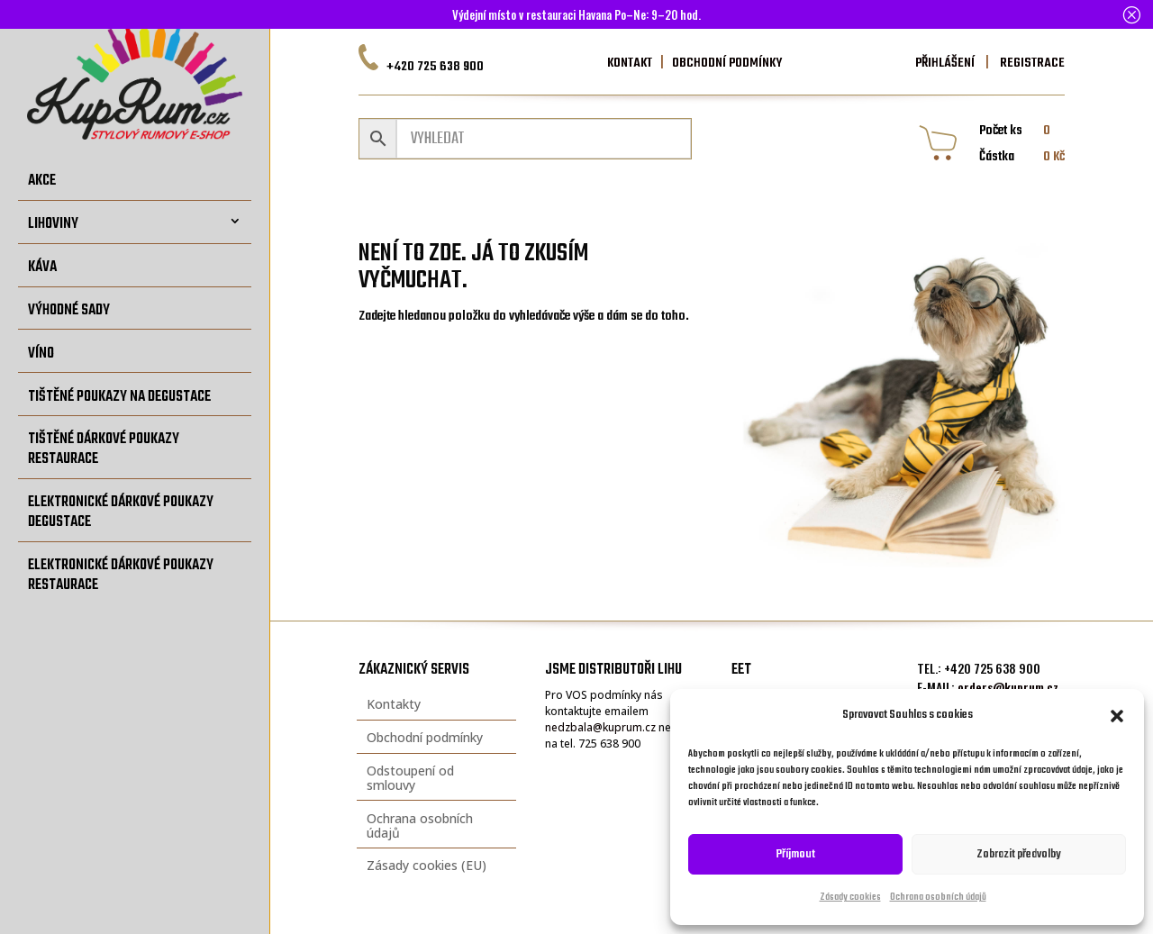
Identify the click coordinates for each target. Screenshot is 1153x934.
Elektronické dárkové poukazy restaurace (120, 575)
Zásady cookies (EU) (426, 865)
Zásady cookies (850, 897)
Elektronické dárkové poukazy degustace (120, 512)
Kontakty (394, 703)
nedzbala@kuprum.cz (600, 727)
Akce (42, 180)
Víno (41, 353)
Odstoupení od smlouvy (410, 777)
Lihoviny (53, 224)
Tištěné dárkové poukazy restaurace (103, 449)
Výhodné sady (69, 310)
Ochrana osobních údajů (938, 897)
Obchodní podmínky (425, 737)
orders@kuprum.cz (1008, 686)
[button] (1117, 716)
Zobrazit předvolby (1018, 854)
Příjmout (795, 854)
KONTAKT (629, 63)
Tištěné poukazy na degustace (119, 397)
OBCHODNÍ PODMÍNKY (727, 63)
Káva (42, 267)
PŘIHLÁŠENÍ (945, 63)
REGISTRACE (1031, 63)
